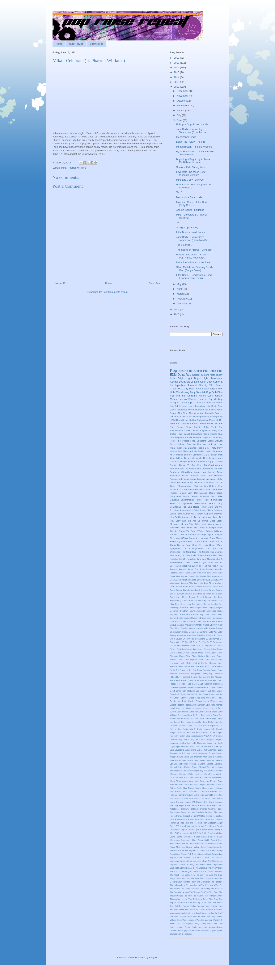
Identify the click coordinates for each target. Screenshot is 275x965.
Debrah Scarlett (190, 653)
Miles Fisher (209, 774)
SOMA (184, 538)
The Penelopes (208, 885)
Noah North (210, 799)
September (183, 105)
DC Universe (188, 639)
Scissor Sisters (200, 374)
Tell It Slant (179, 868)
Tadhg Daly (194, 864)
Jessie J (201, 448)
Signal (180, 427)
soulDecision (175, 934)
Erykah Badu (216, 670)
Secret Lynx (216, 840)
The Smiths (203, 552)
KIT (208, 448)
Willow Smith (176, 920)
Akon (193, 573)
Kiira (212, 733)
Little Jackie (198, 451)
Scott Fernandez (196, 461)
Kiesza (173, 451)
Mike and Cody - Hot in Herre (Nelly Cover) (192, 204)
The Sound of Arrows (179, 892)
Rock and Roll (191, 823)
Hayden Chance (195, 701)
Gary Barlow (202, 687)
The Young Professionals (183, 555)
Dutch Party (216, 660)
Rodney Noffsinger (197, 534)
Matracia (218, 757)
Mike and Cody (178, 423)
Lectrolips (200, 406)
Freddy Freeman (177, 684)
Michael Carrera (197, 764)
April (180, 288)
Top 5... (180, 192)
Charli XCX (176, 388)
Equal (199, 670)
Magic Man (188, 757)
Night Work (205, 795)
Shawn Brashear (215, 844)
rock (213, 409)
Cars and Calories (178, 621)
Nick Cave (187, 792)
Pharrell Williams (77, 167)
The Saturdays (188, 552)
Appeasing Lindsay (179, 479)
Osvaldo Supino (183, 802)
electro (197, 562)
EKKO (188, 663)
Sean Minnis (215, 538)
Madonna (174, 524)
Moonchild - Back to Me (189, 197)
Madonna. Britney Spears (210, 753)
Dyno (213, 496)
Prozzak (186, 816)
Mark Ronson (210, 454)
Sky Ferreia (182, 851)
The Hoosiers (216, 882)
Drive (180, 660)
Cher (220, 625)
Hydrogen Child (203, 705)
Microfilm (187, 771)
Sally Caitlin (202, 833)
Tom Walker (182, 903)
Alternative (194, 413)
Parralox (195, 805)
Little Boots (211, 406)
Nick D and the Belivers (205, 792)
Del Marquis (200, 493)
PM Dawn (209, 802)
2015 (177, 72)
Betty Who (217, 430)
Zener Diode (191, 927)
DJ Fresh (193, 642)
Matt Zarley (216, 374)
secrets (218, 562)
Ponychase (175, 812)
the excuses (187, 934)
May (179, 284)
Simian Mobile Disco (196, 847)
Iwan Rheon (176, 448)
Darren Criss (210, 649)
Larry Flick (195, 739)
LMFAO (173, 739)
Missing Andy (188, 392)
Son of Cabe (184, 545)
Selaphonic (175, 844)
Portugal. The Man (213, 812)
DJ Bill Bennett (212, 639)
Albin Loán (207, 573)
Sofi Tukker (193, 854)
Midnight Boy (197, 771)
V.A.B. (213, 910)
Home (59, 44)
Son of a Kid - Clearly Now (190, 167)
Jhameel (192, 385)
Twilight (214, 906)
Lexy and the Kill (186, 520)
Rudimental (175, 830)
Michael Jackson (214, 764)
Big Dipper (211, 479)
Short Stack (194, 541)
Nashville (174, 527)
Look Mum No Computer (192, 746)
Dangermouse (210, 646)
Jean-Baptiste (211, 712)
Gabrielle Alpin (176, 687)
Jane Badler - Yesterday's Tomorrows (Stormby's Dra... (193, 238)
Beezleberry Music (179, 597)
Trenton (207, 903)
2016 (177, 67)
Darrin (219, 649)
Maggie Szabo (176, 757)
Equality (206, 670)
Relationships (181, 819)
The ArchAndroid (215, 868)
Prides (173, 816)
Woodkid (200, 920)
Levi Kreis (184, 381)
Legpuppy (174, 743)
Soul (207, 858)
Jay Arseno (200, 712)
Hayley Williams (210, 701)
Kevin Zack (182, 733)
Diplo (188, 656)
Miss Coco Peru (186, 778)
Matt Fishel (175, 760)
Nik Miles (214, 795)
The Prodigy (204, 889)
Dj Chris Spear (184, 416)
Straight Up (217, 861)
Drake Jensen (190, 496)
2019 (177, 57)
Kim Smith (175, 517)
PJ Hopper (197, 802)
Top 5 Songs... (184, 244)
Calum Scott (216, 615)
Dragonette (175, 496)
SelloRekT (184, 844)
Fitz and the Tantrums (183, 395)
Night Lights (193, 795)
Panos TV (184, 531)
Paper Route (184, 805)
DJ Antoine (200, 639)
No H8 (201, 799)
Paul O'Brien (197, 531)
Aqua (172, 590)
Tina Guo (213, 899)
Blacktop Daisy (215, 601)
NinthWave (181, 409)
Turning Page (203, 906)
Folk (178, 680)
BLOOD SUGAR (184, 594)
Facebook (185, 677)
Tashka (202, 864)
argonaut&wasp (215, 927)
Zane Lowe (217, 923)
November (183, 95)
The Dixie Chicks (183, 878)
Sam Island (213, 833)
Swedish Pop (203, 392)
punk (214, 930)
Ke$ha (192, 420)
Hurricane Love (214, 444)
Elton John (209, 666)
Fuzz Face (192, 684)
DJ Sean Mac (216, 642)
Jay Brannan (189, 448)
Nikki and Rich (190, 799)
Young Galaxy (199, 923)
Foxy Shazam (203, 402)
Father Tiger (202, 499)
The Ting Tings (211, 892)
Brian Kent (189, 607)
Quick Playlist (76, 44)
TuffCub (178, 906)
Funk (212, 402)
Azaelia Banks (207, 590)
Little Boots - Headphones (190, 232)
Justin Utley (206, 381)
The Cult (199, 875)
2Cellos (173, 566)
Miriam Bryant (183, 458)
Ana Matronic (215, 475)
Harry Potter (182, 701)
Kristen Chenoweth (187, 736)
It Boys (219, 708)
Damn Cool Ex (196, 646)
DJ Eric (185, 642)
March (180, 293)
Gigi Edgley (201, 691)
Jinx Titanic (213, 715)
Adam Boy (193, 569)
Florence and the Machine (210, 677)
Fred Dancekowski (203, 680)
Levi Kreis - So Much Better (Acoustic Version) (191, 173)
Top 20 (200, 903)
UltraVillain (186, 472)
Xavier (197, 472)
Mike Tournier (216, 771)
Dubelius (204, 496)
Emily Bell (174, 670)
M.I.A (172, 454)
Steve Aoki (207, 861)
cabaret (173, 930)
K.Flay (185, 420)
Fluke (172, 680)
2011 (177, 309)
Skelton (173, 851)
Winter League (189, 920)
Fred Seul (217, 680)
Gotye (173, 444)
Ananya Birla (187, 583)
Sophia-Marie (176, 858)
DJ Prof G (204, 642)
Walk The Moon (193, 430)
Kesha (191, 406)
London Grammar (213, 451)
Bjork (206, 601)
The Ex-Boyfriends (193, 548)
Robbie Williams (214, 531)
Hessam (180, 705)
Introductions (208, 708)
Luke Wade (213, 750)
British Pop (201, 370)
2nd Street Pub (184, 566)
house (211, 472)
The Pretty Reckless (189, 889)
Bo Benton (197, 604)
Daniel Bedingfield (193, 434)
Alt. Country (212, 580)
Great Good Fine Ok (199, 698)
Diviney (201, 656)
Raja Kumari (206, 816)
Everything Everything (201, 674)
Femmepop (216, 499)
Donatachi (210, 656)
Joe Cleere (199, 719)
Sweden (174, 465)
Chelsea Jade (185, 486)
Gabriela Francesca (213, 684)
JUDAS (173, 712)
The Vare (187, 896)
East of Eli (198, 663)
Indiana (188, 708)
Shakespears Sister (198, 844)
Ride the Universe (214, 819)
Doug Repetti (210, 434)
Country (218, 413)
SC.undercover (183, 833)
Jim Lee (204, 715)
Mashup (218, 399)
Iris (191, 510)
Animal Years (182, 587)
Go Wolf (191, 694)
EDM (173, 374)
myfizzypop (206, 930)
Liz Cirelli (218, 743)
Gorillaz (198, 694)
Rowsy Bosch (216, 826)
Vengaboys (175, 913)
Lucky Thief (202, 750)
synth (205, 430)
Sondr (209, 854)
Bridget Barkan (201, 607)
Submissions (96, 44)
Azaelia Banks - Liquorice (190, 209)
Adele (219, 472)
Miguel (207, 771)
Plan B (195, 423)
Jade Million (182, 712)
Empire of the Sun (188, 670)
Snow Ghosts (181, 854)
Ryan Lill (212, 534)
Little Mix (175, 392)
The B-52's (175, 872)
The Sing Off (216, 889)
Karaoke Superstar (209, 726)
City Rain (189, 388)
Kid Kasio (191, 733)
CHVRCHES (184, 615)
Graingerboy (216, 416)
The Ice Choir (177, 468)
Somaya (202, 854)
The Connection (187, 875)
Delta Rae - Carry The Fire (190, 141)
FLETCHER (175, 677)
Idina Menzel (216, 705)
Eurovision (184, 674)
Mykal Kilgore (200, 785)
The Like (210, 548)
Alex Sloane (212, 576)
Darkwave (197, 649)
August (181, 110)
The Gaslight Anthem (209, 878)
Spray (182, 861)
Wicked (196, 917)
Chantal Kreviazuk (185, 625)
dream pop (183, 930)
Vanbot (219, 910)
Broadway (184, 611)
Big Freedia (183, 601)
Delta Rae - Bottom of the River (193, 262)
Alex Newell (201, 576)
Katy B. (192, 729)
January (181, 303)
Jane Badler (202, 388)
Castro (205, 621)
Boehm (206, 604)
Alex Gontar (189, 576)
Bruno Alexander (197, 611)
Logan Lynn (175, 746)
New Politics (175, 792)
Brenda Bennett (206, 482)
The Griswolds (203, 882)
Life (188, 743)
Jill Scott (196, 715)
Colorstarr (181, 635)
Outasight (211, 527)
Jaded (191, 712)
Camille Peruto (176, 618)
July (179, 115)
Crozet (219, 635)
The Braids (197, 872)
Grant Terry (215, 503)
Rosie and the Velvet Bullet (197, 826)
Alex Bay (180, 576)
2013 (177, 82)
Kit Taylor (218, 733)
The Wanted (198, 896)
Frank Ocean (187, 680)
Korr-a (185, 517)
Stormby (203, 385)
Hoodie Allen (190, 705)
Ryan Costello (201, 830)
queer (219, 930)
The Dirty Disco (195, 465)
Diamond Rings (177, 656)
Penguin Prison (178, 402)
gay (204, 472)
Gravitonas (175, 507)
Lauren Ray (205, 399)
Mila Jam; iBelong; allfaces (191, 774)
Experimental (187, 499)
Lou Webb (208, 746)
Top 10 (191, 402)
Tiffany (200, 555)
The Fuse (195, 878)
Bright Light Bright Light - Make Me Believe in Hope (193, 161)
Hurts (179, 420)
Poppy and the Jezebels (192, 812)
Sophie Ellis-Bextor (193, 858)
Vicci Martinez (186, 913)
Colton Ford (176, 434)
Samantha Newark (198, 538)
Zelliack (189, 562)
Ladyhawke (206, 517)
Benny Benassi (196, 597)
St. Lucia (203, 545)
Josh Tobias (186, 722)
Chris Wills (203, 628)
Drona (186, 660)
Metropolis (183, 764)
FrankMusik (200, 503)
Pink (189, 423)
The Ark (183, 465)
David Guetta (176, 653)
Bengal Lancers (197, 479)
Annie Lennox (195, 587)
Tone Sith (192, 903)
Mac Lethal (192, 753)
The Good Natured (213, 465)
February (182, 298)
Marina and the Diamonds (189, 454)
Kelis (213, 729)
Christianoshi (175, 632)
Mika (63, 167)
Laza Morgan (207, 739)
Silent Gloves (208, 541)
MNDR (219, 420)
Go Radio (181, 694)
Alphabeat (180, 385)
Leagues (218, 739)
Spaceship (174, 861)
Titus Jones (215, 385)
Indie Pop (215, 370)
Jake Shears (200, 510)
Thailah (188, 868)
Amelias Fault (197, 475)
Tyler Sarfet (205, 910)
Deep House (204, 653)
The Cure (208, 875)
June (180, 120)
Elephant (179, 437)
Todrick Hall (211, 555)
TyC (197, 910)
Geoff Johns (175, 691)
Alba (199, 573)
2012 (177, 86)
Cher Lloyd (175, 628)
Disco (194, 656)
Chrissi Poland (215, 628)
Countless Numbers (196, 635)
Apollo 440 (217, 587)
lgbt (204, 562)
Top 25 (182, 559)
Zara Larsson (176, 927)
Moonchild (197, 458)
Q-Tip (193, 816)
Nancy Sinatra (194, 788)
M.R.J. (182, 753)
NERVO (218, 785)
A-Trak (219, 566)
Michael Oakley (177, 767)
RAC (199, 816)
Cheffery (213, 625)
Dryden (193, 660)
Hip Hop (201, 444)
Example (218, 674)
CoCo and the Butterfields (190, 489)
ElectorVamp (184, 666)
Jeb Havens (181, 406)
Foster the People (179, 440)
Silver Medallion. (177, 847)
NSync (173, 788)
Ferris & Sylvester (181, 503)
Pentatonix (194, 809)
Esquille (173, 674)
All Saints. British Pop (197, 580)
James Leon (205, 395)
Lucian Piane (190, 750)
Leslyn (183, 743)
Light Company (199, 743)
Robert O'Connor (178, 534)
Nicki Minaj (186, 527)
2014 (177, 77)
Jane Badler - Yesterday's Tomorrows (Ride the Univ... (192, 131)
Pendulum (184, 809)
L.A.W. (209, 736)
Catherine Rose (215, 621)
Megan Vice (187, 524)
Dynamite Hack (177, 663)
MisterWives (208, 524)
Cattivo (173, 625)
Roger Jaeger (216, 823)
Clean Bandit (202, 632)
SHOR (193, 833)
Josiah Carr (197, 722)
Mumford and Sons (184, 785)
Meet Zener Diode (186, 137)
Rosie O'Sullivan (177, 826)
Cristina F (211, 635)
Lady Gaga (183, 739)
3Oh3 (194, 566)
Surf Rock (183, 864)
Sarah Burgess (208, 837)
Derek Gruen (216, 653)
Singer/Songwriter (214, 847)
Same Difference (184, 837)
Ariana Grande (183, 590)
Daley (186, 646)
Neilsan (219, 788)
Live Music (209, 420)
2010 (177, 314)
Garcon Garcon (190, 687)
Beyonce (174, 601)
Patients (214, 805)
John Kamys (210, 719)
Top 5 (207, 409)
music (211, 562)
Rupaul (184, 830)
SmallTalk (204, 851)
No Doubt (199, 527)
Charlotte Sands (201, 625)
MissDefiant (217, 778)
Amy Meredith (207, 413)
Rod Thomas (203, 823)
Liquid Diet (216, 388)
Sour (194, 545)
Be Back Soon (210, 594)
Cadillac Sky (197, 615)
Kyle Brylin (194, 517)
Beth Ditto (216, 392)
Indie (172, 378)
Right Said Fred (177, 823)
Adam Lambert (207, 569)
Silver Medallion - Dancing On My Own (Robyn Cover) (194, 269)
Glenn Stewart (215, 440)
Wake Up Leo (208, 913)
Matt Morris (187, 760)
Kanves (196, 726)
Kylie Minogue (184, 451)
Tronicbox (191, 559)
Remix (191, 819)
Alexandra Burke (179, 475)
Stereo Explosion (193, 861)
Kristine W (200, 736)
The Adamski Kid (199, 868)
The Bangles (186, 872)
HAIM (173, 420)
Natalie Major (208, 788)
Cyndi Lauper (176, 639)
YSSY (179, 923)
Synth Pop (186, 370)
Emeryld (218, 666)
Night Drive (183, 795)
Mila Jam (174, 774)
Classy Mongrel (189, 632)
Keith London (203, 729)
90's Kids (212, 566)
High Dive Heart (190, 507)
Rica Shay (200, 819)
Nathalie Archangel (212, 458)
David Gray (186, 493)
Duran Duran (204, 660)
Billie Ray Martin (196, 601)
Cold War (213, 632)
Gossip (205, 416)
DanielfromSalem (184, 649)
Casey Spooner (194, 621)
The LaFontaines (177, 885)
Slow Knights (193, 427)
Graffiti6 (184, 698)
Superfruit (174, 864)
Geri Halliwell (188, 691)
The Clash (174, 875)
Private (179, 816)
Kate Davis (182, 729)
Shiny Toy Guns (178, 541)
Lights (209, 743)
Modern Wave (187, 781)
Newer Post (61, 283)
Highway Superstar (186, 444)
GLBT (200, 684)
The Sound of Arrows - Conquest (194, 249)
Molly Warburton (202, 781)
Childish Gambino (189, 628)
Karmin (186, 513)
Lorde (219, 520)
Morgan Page (216, 781)
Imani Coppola (177, 708)
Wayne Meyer (186, 917)
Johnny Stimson (188, 399)
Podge (219, 809)
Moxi (172, 785)
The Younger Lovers (213, 896)
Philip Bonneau (196, 409)
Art (209, 430)
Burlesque (211, 611)
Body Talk (192, 482)
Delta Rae (184, 374)
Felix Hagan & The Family (209, 437)
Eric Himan (190, 437)
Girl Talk (212, 691)
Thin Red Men (195, 899)
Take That (210, 427)
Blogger (153, 957)
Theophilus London (178, 899)
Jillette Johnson (214, 510)
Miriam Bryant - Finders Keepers (194, 146)
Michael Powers (191, 767)
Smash (213, 851)
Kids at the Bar (202, 733)
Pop (173, 370)
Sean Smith (203, 840)
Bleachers (182, 482)
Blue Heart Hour (183, 604)
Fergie (194, 677)
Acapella (174, 569)
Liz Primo (202, 520)
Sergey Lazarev (214, 461)
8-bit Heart (202, 566)
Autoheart (195, 590)
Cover (207, 489)
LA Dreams (217, 736)
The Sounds (216, 552)
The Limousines (205, 468)
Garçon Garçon (215, 687)
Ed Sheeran (211, 663)
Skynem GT (194, 851)
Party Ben (204, 805)
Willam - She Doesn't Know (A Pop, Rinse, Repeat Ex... (192, 256)
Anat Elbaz (209, 583)
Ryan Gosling (214, 830)
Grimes (213, 698)
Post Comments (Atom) (115, 292)
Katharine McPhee (213, 513)
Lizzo (212, 520)
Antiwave (207, 587)
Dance (173, 416)
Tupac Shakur (189, 906)
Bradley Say (216, 604)
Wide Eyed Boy (208, 917)
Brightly (212, 607)
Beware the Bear (213, 597)
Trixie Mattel (217, 903)
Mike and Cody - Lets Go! (190, 179)
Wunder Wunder (212, 920)
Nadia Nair (182, 788)
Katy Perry (217, 448)
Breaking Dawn (177, 607)
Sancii (197, 837)
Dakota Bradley (177, 646)
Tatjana (209, 864)
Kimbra (200, 420)
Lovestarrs (179, 750)
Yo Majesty (187, 923)
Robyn (183, 461)
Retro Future (206, 423)
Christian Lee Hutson (205, 486)
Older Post (154, 283)
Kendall (174, 381)
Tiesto (205, 899)
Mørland (210, 785)
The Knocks (190, 468)
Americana (216, 378)
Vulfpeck (197, 913)
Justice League (185, 726)
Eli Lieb (195, 381)
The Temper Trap (197, 892)
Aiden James (184, 573)
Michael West (205, 767)
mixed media (194, 930)
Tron (172, 906)
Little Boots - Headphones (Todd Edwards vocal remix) (194, 276)
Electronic (195, 666)
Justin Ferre (176, 513)
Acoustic (183, 569)
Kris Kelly (174, 736)
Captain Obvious (198, 618)
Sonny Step (217, 854)
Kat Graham (197, 513)
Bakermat (197, 594)
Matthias (210, 760)
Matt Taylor (199, 760)
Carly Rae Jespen (214, 618)
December (183, 91)
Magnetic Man (200, 757)
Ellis (202, 666)
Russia (191, 830)
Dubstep (197, 416)
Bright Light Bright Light (193, 378)
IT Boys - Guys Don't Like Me (192, 124)
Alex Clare (183, 413)
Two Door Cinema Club (208, 559)
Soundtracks (216, 858)
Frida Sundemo (198, 440)
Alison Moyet (181, 580)
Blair (172, 604)
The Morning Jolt (193, 885)
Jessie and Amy (185, 715)
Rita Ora (174, 461)
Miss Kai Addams (203, 778)
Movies (218, 524)
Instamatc (197, 708)
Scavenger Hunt (189, 840)
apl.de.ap (203, 927)
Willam (219, 917)
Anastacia (198, 583)
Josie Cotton (208, 722)
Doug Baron (215, 493)
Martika (211, 757)
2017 (177, 62)
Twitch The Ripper (187, 910)
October (181, 100)
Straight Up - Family (187, 227)
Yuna (209, 923)
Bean (220, 594)
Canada (187, 618)
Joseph (177, 722)
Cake (207, 615)
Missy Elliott (175, 781)
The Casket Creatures (212, 872)
